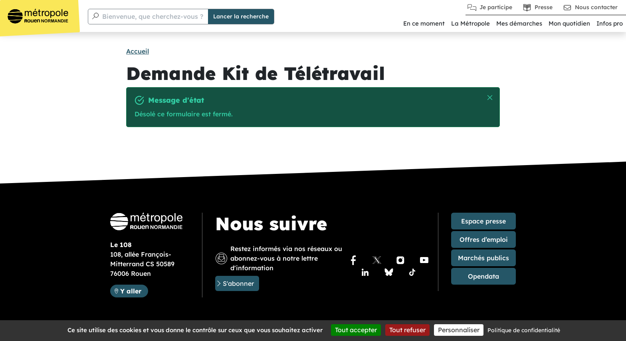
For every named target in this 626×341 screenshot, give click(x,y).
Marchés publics (483, 258)
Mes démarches (519, 23)
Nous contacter (596, 7)
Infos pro (609, 23)
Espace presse (483, 221)
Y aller (130, 291)
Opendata (483, 276)
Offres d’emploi (484, 239)
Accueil (137, 51)
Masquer (490, 97)
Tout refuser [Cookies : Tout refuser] (407, 330)
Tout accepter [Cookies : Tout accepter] (356, 330)
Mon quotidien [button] (569, 23)
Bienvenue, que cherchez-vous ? (152, 16)
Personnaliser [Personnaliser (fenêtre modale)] (458, 330)
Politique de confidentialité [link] (523, 330)
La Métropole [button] (470, 23)
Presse (544, 7)
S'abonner (238, 283)
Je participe (495, 7)
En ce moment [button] (424, 23)
